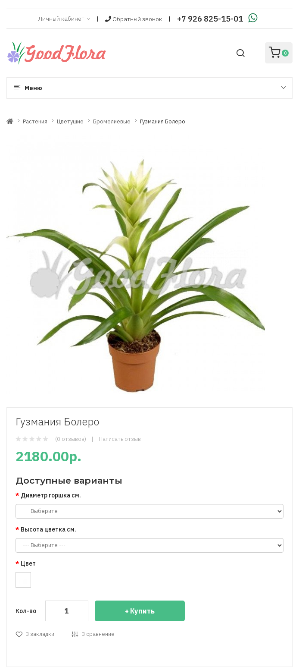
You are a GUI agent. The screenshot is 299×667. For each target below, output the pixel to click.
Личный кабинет (64, 19)
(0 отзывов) (70, 439)
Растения (35, 121)
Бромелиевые (112, 121)
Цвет (28, 563)
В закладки (39, 634)
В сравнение (98, 634)
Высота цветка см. (48, 529)
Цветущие (70, 121)
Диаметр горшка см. (51, 495)
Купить (142, 611)
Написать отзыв (120, 439)
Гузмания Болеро (162, 121)
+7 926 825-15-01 (210, 19)
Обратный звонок (133, 19)
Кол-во (26, 611)
